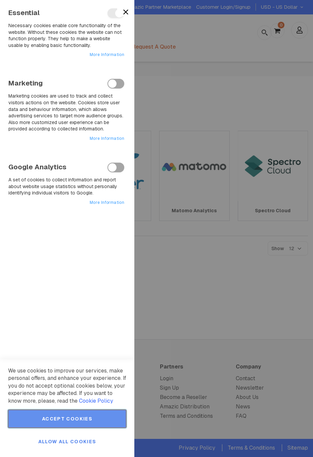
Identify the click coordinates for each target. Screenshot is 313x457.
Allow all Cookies (67, 442)
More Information (107, 54)
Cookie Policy (96, 400)
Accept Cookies (67, 419)
